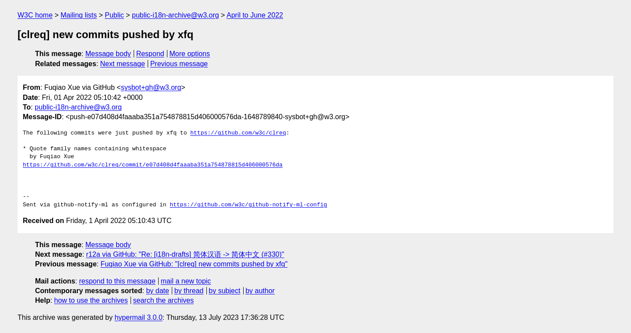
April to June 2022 (255, 15)
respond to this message (117, 281)
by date (157, 290)
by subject (224, 290)
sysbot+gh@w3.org (151, 87)
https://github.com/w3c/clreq (238, 133)
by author (260, 290)
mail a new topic (186, 281)
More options (190, 53)
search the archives (163, 300)
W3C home (35, 15)
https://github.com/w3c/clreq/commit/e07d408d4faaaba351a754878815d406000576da (153, 165)
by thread (189, 290)
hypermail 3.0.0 (138, 317)
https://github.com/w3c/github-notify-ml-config (248, 205)
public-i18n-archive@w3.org (175, 15)
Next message (122, 63)
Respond (150, 53)
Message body (108, 53)
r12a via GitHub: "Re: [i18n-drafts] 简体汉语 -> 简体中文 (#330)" (185, 254)
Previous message (179, 63)
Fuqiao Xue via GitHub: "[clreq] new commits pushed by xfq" (193, 264)
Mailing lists (78, 15)
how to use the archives (91, 300)
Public (114, 15)
